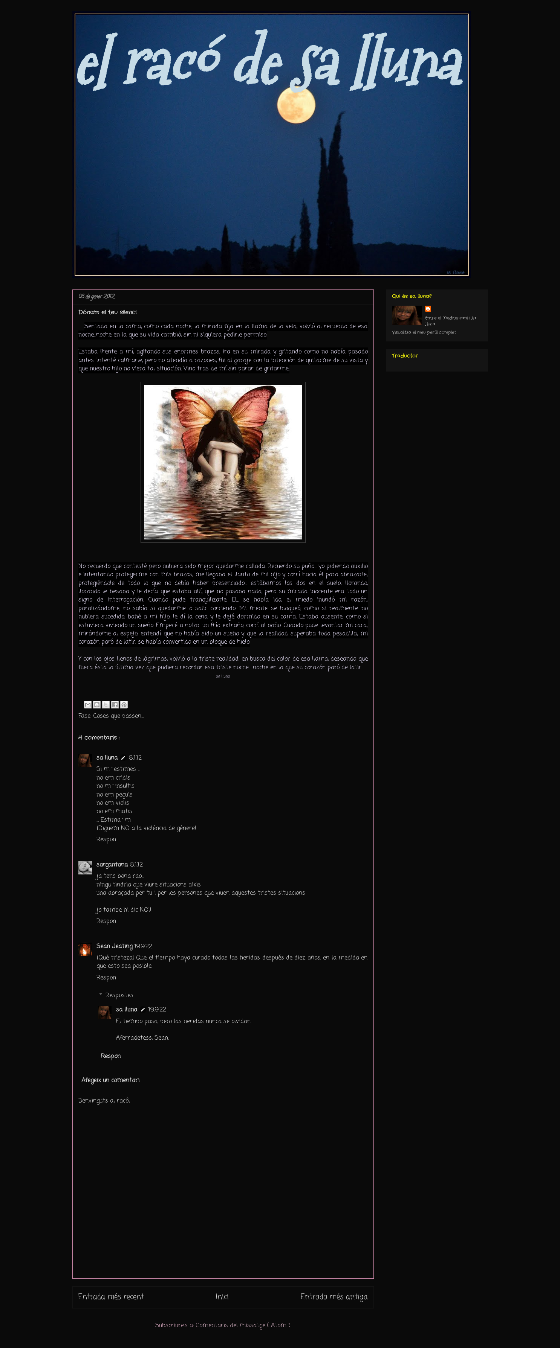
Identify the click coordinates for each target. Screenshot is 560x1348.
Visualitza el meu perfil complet (424, 332)
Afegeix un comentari (110, 1080)
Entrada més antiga (334, 1297)
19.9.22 (143, 946)
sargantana (112, 865)
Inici (222, 1297)
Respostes (119, 995)
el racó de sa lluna (265, 63)
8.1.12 (135, 758)
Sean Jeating (114, 946)
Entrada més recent (111, 1297)
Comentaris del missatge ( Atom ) (243, 1325)
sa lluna (107, 758)
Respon (106, 839)
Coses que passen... (118, 716)
